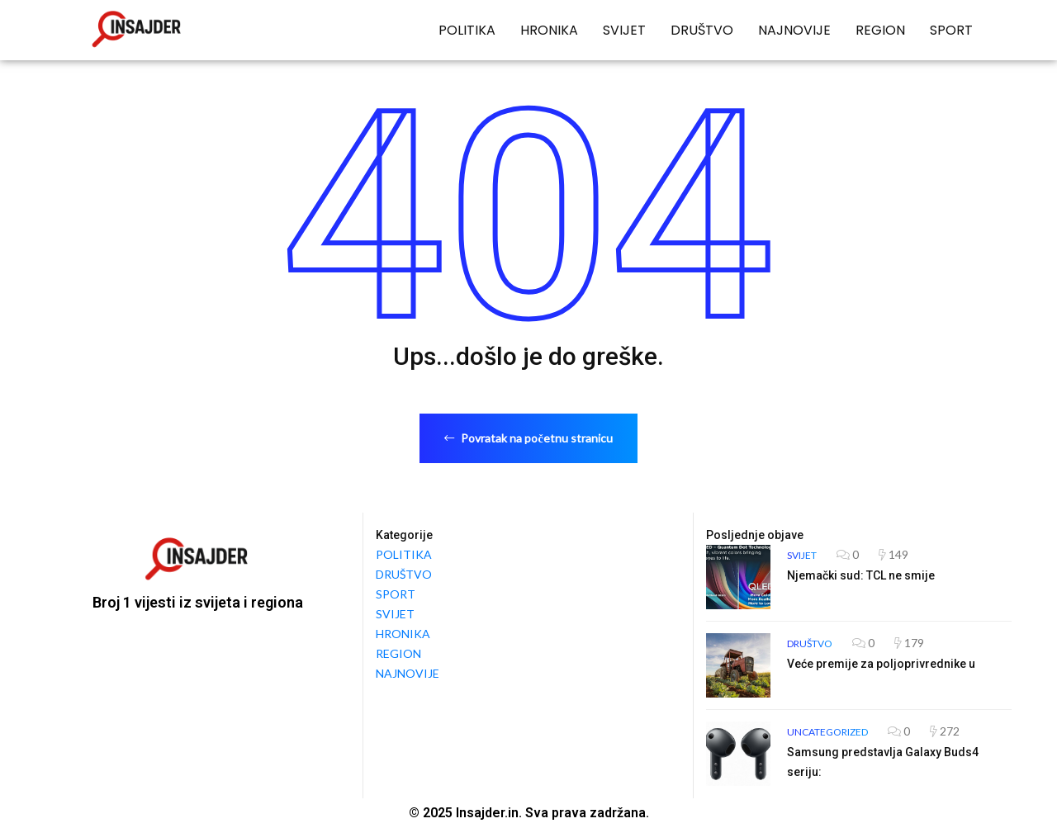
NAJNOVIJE (794, 30)
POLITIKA (466, 30)
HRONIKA (549, 30)
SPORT (951, 30)
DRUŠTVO (702, 30)
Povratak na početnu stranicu (528, 438)
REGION (880, 30)
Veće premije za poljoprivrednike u (881, 663)
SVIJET (624, 30)
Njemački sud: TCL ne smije (861, 575)
